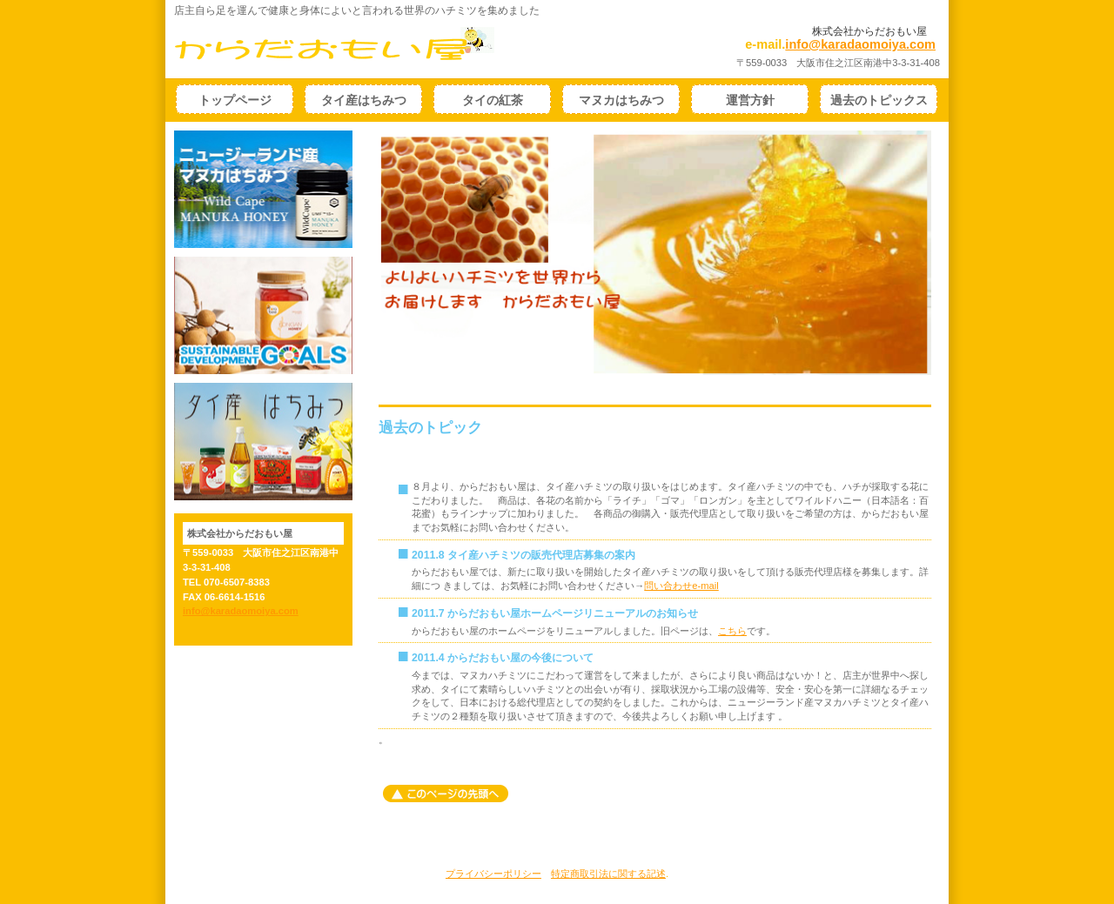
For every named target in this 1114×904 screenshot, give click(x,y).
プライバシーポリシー (493, 873)
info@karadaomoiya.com (860, 44)
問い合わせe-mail (681, 585)
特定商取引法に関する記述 (608, 873)
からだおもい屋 (361, 43)
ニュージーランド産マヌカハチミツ (263, 189)
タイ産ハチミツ (263, 441)
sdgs (263, 315)
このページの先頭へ (445, 793)
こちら (732, 631)
